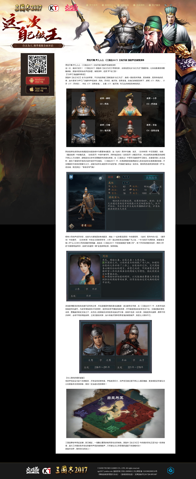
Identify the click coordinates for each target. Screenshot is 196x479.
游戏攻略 (125, 5)
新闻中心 (109, 5)
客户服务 (156, 5)
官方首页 (93, 5)
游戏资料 (140, 5)
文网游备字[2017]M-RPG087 (146, 474)
